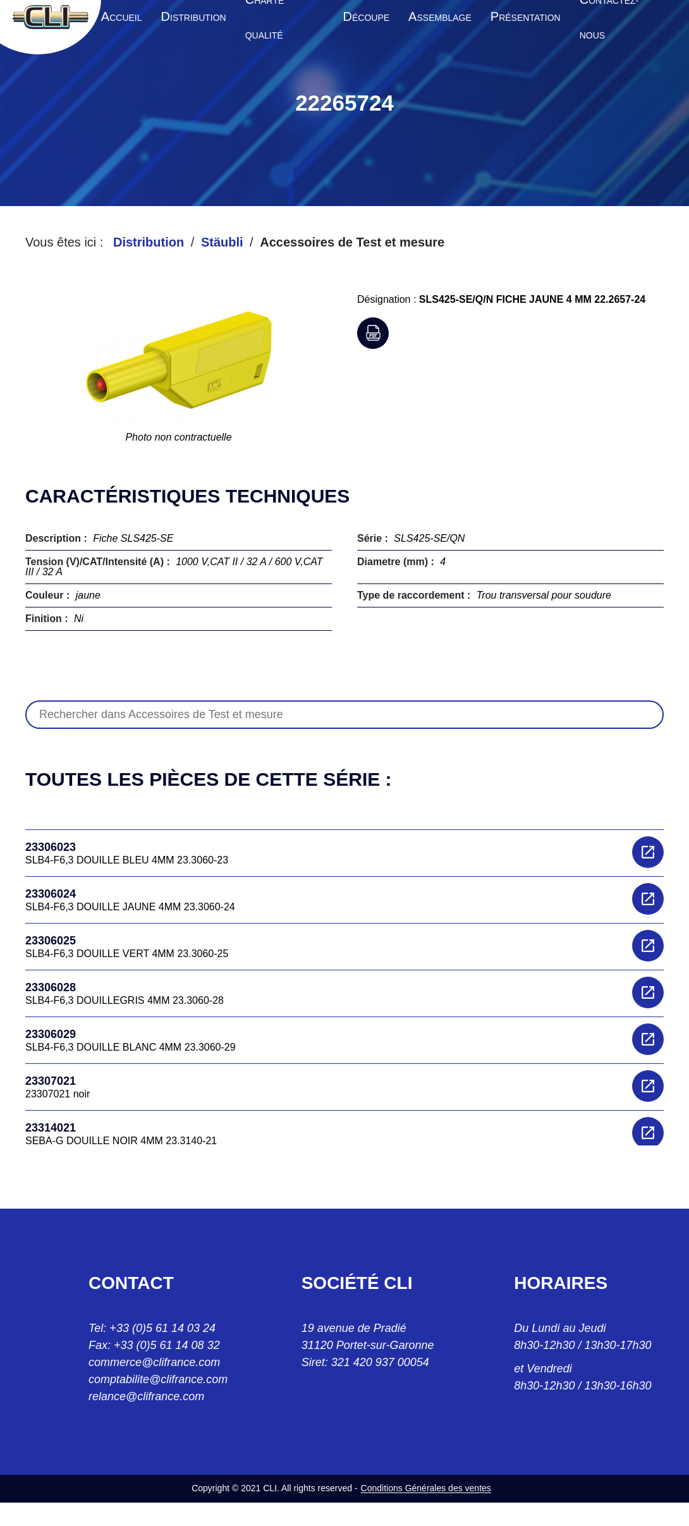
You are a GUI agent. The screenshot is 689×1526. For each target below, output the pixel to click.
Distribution (148, 242)
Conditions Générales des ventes (426, 1488)
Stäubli (222, 242)
